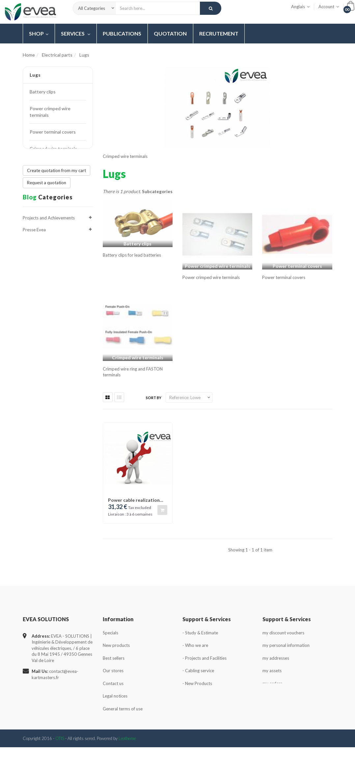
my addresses (275, 658)
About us (111, 721)
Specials (110, 632)
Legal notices (115, 696)
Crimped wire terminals (53, 148)
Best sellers (113, 658)
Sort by (153, 397)
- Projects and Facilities (204, 658)
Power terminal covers (53, 132)
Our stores (113, 670)
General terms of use (123, 708)
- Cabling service (198, 670)
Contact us (113, 683)
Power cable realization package (134, 500)
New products (116, 645)
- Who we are (195, 645)
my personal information (286, 645)
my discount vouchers (283, 632)
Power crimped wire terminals (50, 112)
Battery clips (43, 91)
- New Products (197, 683)
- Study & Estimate (200, 632)
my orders (272, 683)
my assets (272, 670)
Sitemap (111, 734)
